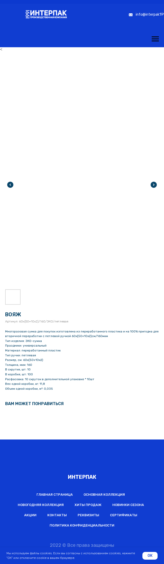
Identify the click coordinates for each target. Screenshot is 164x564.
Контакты (57, 515)
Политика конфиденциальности (82, 525)
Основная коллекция (104, 494)
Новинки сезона (128, 505)
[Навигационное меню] (155, 39)
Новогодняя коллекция (41, 505)
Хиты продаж (88, 505)
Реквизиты (88, 515)
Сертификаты (123, 515)
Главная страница (55, 494)
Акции (30, 515)
